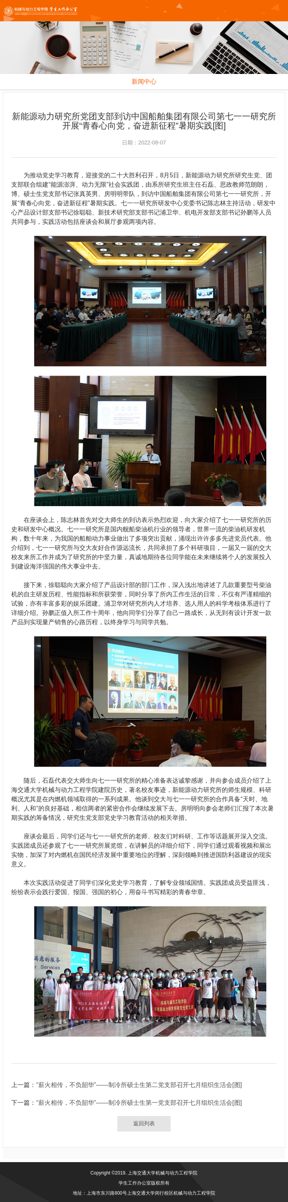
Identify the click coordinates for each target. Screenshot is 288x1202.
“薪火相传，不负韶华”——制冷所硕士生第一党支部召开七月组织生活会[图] (139, 1102)
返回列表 (144, 1123)
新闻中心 (144, 81)
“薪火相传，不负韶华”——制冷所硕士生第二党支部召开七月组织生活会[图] (139, 1085)
